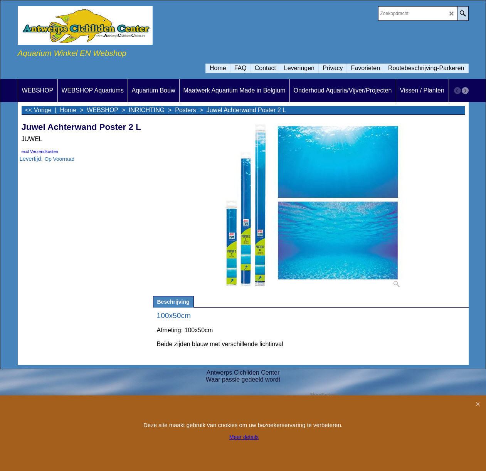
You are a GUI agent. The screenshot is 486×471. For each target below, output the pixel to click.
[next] (465, 90)
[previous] (457, 90)
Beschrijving (173, 302)
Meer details (244, 437)
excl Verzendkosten (40, 151)
